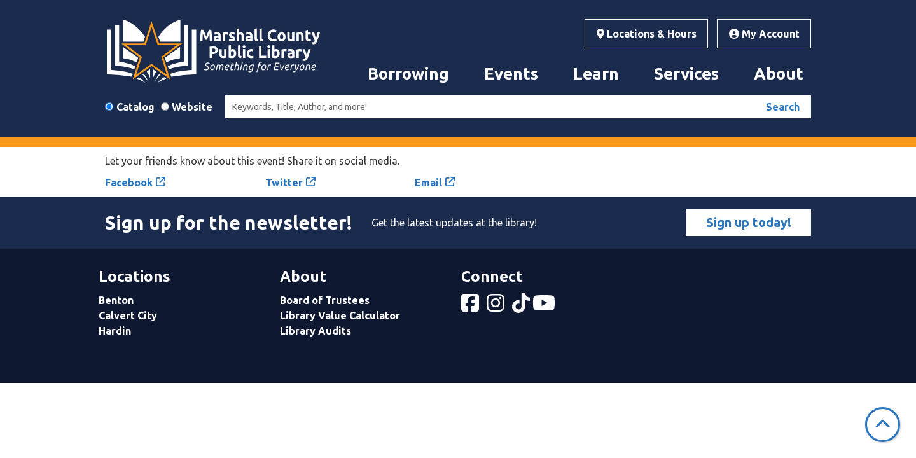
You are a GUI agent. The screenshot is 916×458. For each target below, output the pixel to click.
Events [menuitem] (511, 73)
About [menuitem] (778, 73)
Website (192, 107)
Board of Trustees (325, 300)
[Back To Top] (882, 424)
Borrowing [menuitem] (408, 73)
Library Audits (315, 331)
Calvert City (128, 315)
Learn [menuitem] (596, 73)
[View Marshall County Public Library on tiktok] (522, 306)
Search (783, 107)
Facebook (129, 182)
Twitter (284, 182)
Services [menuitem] (686, 73)
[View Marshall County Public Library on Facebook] (471, 306)
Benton (116, 300)
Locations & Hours (647, 33)
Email (428, 182)
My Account (764, 33)
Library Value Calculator (340, 315)
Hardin (115, 331)
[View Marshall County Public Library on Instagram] (497, 306)
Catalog (135, 107)
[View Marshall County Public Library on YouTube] (545, 306)
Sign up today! (748, 222)
